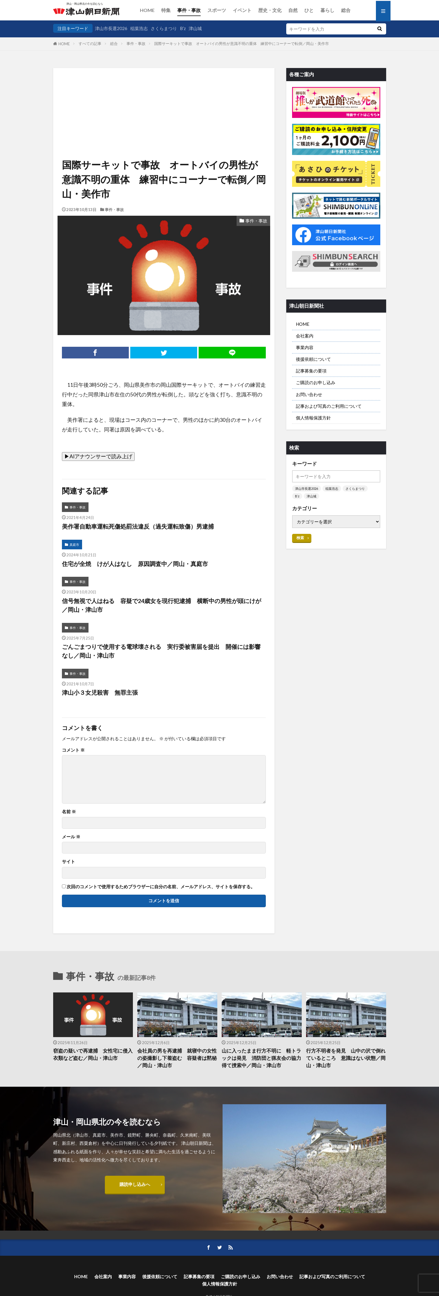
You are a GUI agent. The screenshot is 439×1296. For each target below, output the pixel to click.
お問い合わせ (309, 394)
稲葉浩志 (139, 28)
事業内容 (304, 347)
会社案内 (304, 335)
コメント (73, 750)
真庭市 (74, 544)
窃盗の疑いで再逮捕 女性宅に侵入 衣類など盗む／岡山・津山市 (93, 1054)
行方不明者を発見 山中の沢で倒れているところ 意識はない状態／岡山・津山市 (346, 1058)
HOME (147, 10)
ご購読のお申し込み (315, 382)
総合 (345, 10)
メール (71, 837)
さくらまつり (164, 28)
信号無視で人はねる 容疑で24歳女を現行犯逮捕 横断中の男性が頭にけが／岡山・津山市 (161, 605)
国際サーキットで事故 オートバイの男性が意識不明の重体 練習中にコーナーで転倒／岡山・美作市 (241, 43)
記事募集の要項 (311, 370)
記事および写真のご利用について (329, 406)
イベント (242, 10)
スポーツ (216, 10)
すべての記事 (90, 43)
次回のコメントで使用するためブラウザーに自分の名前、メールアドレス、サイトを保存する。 (161, 886)
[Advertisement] (164, 98)
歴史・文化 (270, 10)
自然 (293, 10)
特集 (166, 10)
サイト (68, 861)
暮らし (327, 10)
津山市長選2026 (111, 28)
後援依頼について (313, 359)
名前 (69, 811)
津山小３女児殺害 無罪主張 (100, 692)
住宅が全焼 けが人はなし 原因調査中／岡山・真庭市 (135, 563)
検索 (300, 537)
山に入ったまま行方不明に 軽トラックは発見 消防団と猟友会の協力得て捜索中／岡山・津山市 (261, 1058)
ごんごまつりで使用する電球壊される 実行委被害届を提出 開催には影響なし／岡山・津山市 (161, 651)
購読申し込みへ (134, 1184)
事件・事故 (189, 10)
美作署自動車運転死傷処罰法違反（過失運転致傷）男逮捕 (138, 526)
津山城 (195, 28)
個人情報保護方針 (313, 417)
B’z (183, 28)
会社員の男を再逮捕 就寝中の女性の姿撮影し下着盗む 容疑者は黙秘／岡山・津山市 (177, 1058)
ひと (309, 10)
